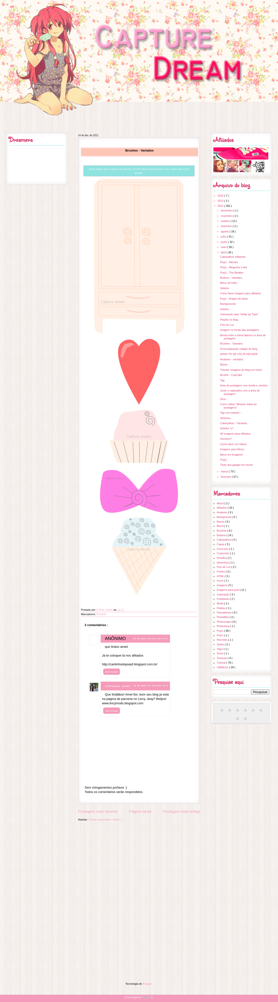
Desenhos (223, 562)
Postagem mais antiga (181, 811)
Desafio (222, 557)
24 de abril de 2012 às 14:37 (150, 638)
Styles (221, 644)
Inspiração (223, 594)
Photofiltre (223, 617)
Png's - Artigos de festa (234, 298)
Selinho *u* (226, 428)
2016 (221, 195)
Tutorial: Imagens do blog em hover (241, 369)
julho (224, 236)
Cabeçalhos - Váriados (233, 423)
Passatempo (224, 612)
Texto (220, 653)
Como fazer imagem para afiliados (240, 293)
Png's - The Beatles (231, 272)
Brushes (101, 614)
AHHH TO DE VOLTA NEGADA (239, 354)
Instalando (223, 598)
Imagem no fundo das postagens (239, 329)
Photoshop (223, 626)
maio (224, 247)
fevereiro (226, 476)
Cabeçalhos (224, 539)
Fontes (221, 571)
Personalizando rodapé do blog (238, 348)
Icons (220, 580)
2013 (221, 200)
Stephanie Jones (117, 686)
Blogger (147, 983)
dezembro (227, 210)
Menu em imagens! (231, 454)
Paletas (222, 608)
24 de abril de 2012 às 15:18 (150, 685)
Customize (223, 553)
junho (224, 241)
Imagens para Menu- (232, 449)
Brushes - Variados (231, 343)
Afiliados (222, 507)
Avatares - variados (231, 359)
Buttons (222, 535)
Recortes (222, 639)
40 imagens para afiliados (235, 433)
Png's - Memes (229, 262)
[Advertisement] (139, 858)
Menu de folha (228, 282)
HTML (221, 576)
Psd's (220, 635)
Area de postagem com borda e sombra (243, 385)
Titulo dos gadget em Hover (236, 464)
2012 (221, 205)
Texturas (222, 658)
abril (224, 252)
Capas (221, 544)
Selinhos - (226, 418)
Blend (220, 526)
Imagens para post (228, 589)
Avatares (222, 512)
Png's (223, 459)
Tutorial (221, 662)
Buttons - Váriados (231, 277)
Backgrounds (228, 303)
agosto (225, 231)
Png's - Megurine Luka (233, 267)
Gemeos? (226, 438)
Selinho (224, 288)
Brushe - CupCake (231, 374)
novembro (227, 215)
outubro (225, 220)
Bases (224, 364)
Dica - (223, 399)
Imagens (222, 585)
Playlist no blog (229, 319)
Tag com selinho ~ (231, 412)
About (221, 503)
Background (224, 516)
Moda (220, 603)
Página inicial (140, 811)
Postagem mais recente (98, 811)
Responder (111, 672)
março (225, 471)
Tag (222, 380)
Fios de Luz (227, 324)
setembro (227, 226)
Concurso (223, 548)
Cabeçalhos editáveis (233, 256)
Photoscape (224, 621)
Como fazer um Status (233, 444)
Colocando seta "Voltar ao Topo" (239, 314)
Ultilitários (223, 667)
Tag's (220, 649)
